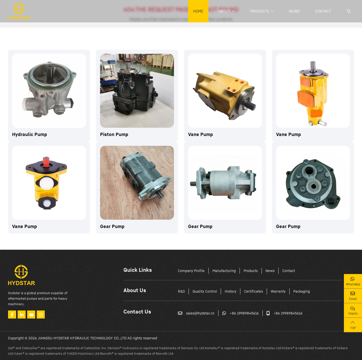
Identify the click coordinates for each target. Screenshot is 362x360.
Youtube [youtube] (31, 314)
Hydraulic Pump (29, 134)
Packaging (301, 291)
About (224, 11)
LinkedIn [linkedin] (22, 314)
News (294, 11)
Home (198, 11)
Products (259, 11)
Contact (323, 11)
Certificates (253, 291)
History (230, 291)
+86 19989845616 (244, 313)
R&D (181, 291)
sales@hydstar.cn (200, 313)
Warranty (278, 291)
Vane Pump (200, 134)
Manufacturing (224, 270)
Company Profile (191, 270)
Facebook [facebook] (12, 314)
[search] (348, 11)
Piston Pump (114, 134)
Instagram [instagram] (41, 314)
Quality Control (205, 291)
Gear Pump (112, 226)
